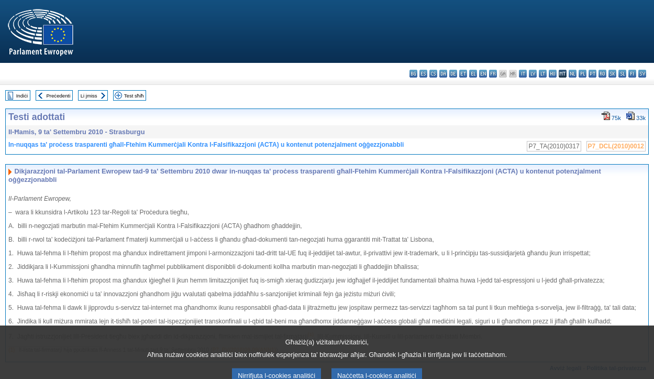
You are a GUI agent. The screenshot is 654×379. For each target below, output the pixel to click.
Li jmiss (89, 96)
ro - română (602, 74)
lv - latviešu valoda (533, 74)
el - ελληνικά (473, 74)
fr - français (493, 74)
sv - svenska (642, 74)
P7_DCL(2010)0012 (616, 146)
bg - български (413, 74)
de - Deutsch (453, 74)
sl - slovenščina (622, 74)
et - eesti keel (463, 74)
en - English (483, 74)
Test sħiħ (134, 96)
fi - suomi (632, 74)
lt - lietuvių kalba (543, 74)
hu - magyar (553, 74)
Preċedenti (58, 96)
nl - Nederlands (573, 74)
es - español (423, 74)
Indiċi (22, 96)
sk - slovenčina (612, 74)
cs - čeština (433, 74)
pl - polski (582, 74)
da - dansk (443, 74)
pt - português (592, 74)
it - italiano (523, 74)
